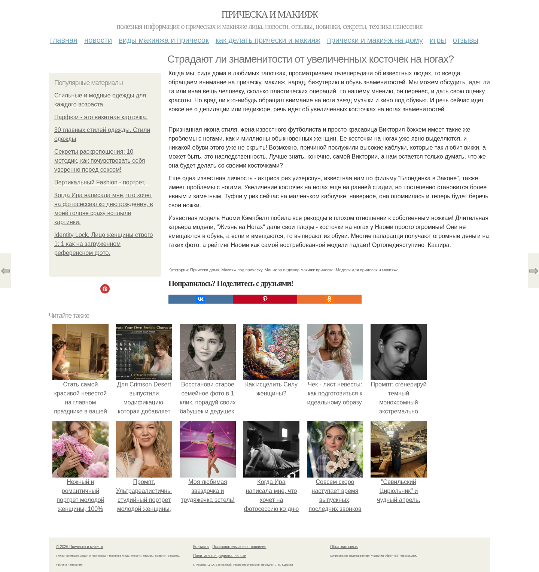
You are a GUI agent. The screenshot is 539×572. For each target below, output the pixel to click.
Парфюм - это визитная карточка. (100, 117)
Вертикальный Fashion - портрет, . (101, 182)
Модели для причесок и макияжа (367, 270)
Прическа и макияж (270, 14)
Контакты (201, 547)
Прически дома (204, 270)
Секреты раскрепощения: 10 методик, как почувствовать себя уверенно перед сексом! (99, 160)
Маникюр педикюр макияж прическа (299, 270)
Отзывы (465, 40)
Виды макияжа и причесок (164, 40)
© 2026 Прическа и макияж (79, 547)
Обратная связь (344, 547)
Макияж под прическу (242, 270)
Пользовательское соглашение (240, 547)
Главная (63, 40)
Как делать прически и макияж (268, 40)
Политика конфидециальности (219, 556)
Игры (438, 40)
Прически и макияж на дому (375, 40)
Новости (98, 40)
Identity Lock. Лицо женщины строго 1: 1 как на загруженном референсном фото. (103, 244)
